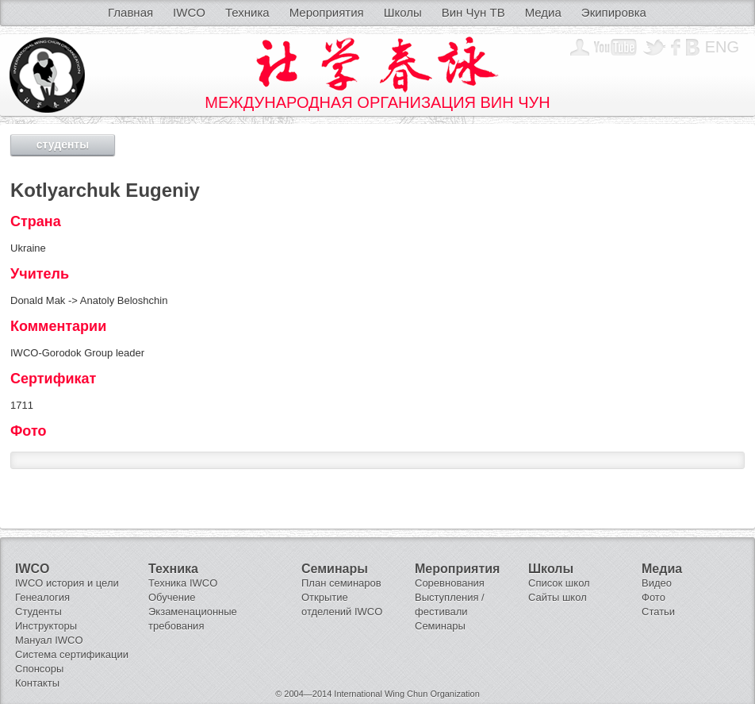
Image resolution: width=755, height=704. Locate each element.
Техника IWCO (182, 583)
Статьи (658, 611)
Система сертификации (71, 654)
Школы (403, 12)
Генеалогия (42, 597)
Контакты (37, 683)
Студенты (38, 611)
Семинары (440, 626)
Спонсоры (39, 669)
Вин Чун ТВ (473, 12)
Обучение (171, 597)
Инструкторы (46, 626)
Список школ (559, 583)
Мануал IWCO (49, 640)
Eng (722, 47)
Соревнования (450, 583)
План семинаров (341, 583)
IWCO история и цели (67, 583)
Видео (657, 583)
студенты (62, 144)
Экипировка (613, 12)
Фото (653, 597)
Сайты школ (557, 597)
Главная (130, 12)
